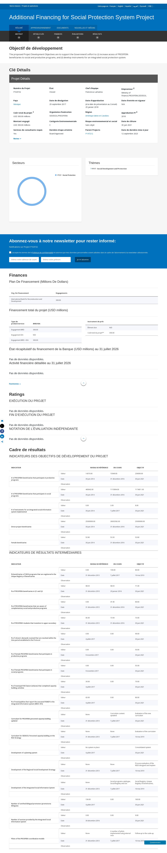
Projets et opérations (30, 6)
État (51, 88)
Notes (16, 138)
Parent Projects (92, 130)
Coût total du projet (23, 112)
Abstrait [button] (19, 36)
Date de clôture (128, 121)
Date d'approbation (94, 100)
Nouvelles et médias (84, 28)
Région (88, 112)
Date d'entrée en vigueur (133, 100)
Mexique (17, 104)
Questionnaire (155, 842)
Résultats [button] (97, 36)
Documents (62, 28)
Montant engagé (21, 121)
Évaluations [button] (77, 36)
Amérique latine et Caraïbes (97, 115)
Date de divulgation (58, 100)
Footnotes (14, 384)
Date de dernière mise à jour (134, 130)
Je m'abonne (83, 259)
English (120, 6)
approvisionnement (41, 28)
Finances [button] (58, 36)
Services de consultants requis (27, 130)
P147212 (89, 133)
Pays (15, 100)
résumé (19, 28)
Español (128, 6)
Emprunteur (127, 88)
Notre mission (15, 6)
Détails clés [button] (38, 36)
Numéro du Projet (21, 88)
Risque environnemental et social (101, 121)
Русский (143, 6)
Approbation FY (129, 112)
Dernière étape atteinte (60, 130)
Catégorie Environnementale (63, 121)
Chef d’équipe (91, 88)
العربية (135, 6)
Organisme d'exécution (60, 112)
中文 (149, 6)
